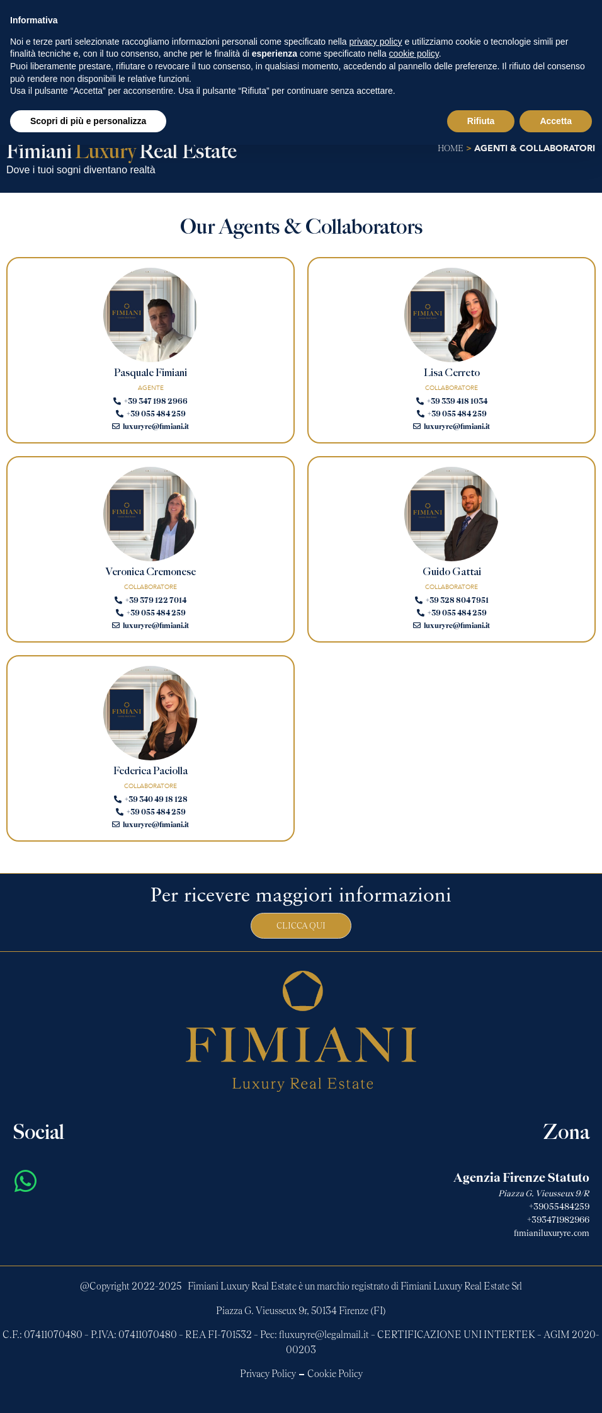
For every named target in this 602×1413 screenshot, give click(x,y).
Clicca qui (301, 926)
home (450, 148)
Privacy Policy (268, 1374)
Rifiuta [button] (481, 121)
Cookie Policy (335, 1374)
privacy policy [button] (375, 42)
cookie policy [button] (414, 54)
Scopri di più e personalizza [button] (88, 121)
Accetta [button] (556, 121)
